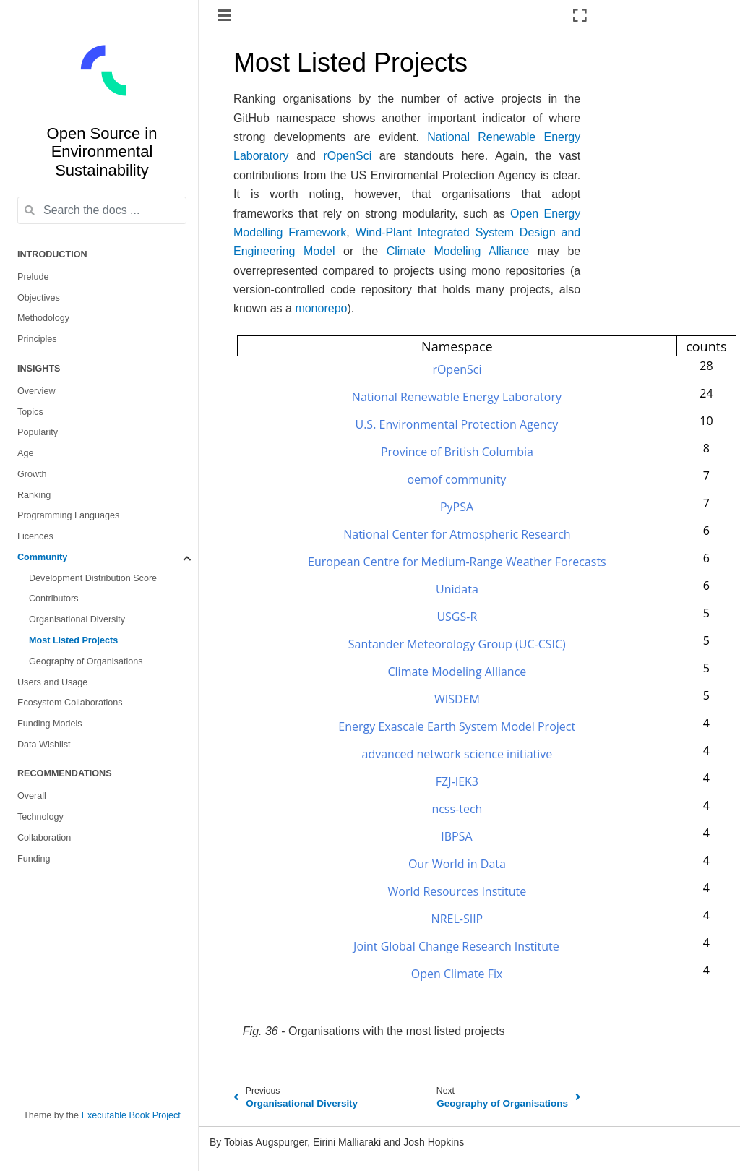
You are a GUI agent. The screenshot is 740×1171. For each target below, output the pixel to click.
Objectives (38, 298)
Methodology (43, 318)
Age (25, 453)
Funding (34, 859)
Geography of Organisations (86, 661)
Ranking (34, 495)
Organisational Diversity (77, 619)
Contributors (54, 598)
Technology (40, 817)
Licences (35, 536)
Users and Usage (52, 682)
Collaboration (44, 838)
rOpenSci (348, 156)
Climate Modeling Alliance (458, 251)
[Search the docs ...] (101, 210)
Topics (30, 412)
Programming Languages (68, 515)
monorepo (321, 308)
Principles (37, 339)
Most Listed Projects (73, 640)
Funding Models (49, 724)
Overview (36, 391)
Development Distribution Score (93, 578)
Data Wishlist (43, 744)
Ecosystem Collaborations (70, 703)
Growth (32, 474)
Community (42, 557)
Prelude (32, 277)
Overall (31, 796)
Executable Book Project (131, 1115)
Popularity (37, 432)
